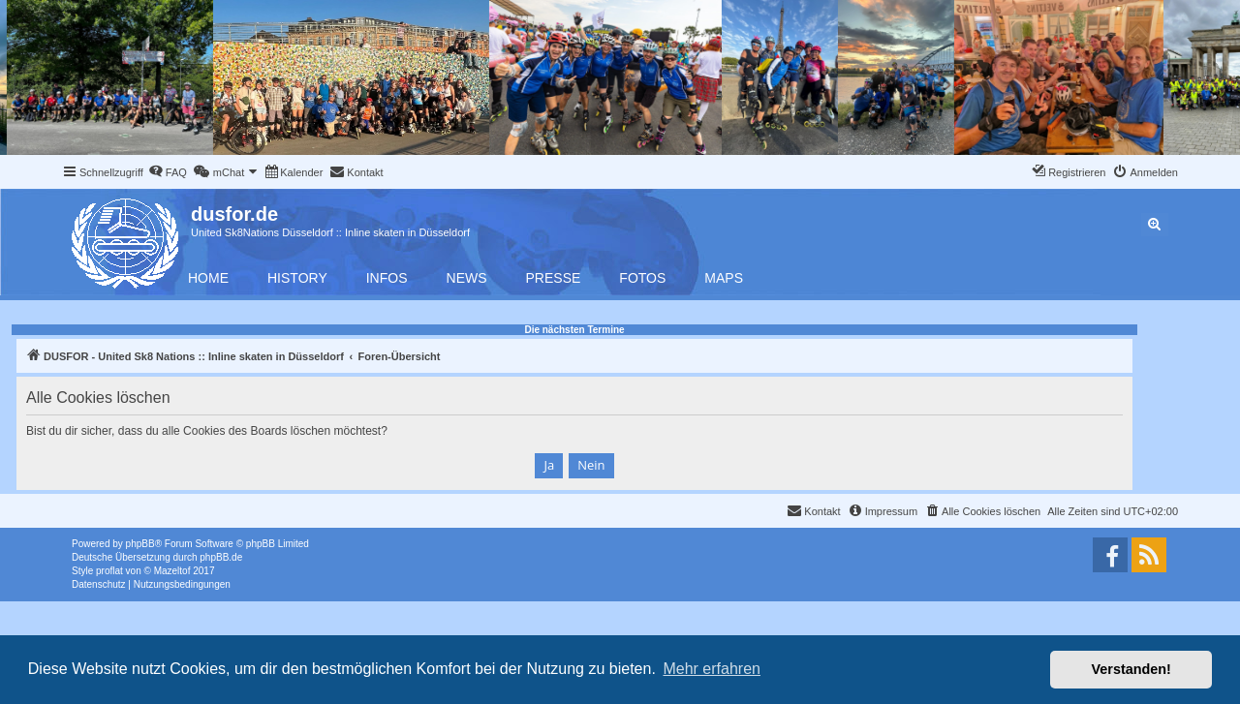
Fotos (642, 278)
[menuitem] (167, 172)
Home (208, 278)
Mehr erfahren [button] (711, 668)
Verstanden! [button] (1131, 669)
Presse (553, 278)
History (297, 278)
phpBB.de (221, 557)
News (467, 278)
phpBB (140, 543)
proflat (109, 571)
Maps (723, 278)
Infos (387, 278)
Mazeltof (172, 571)
